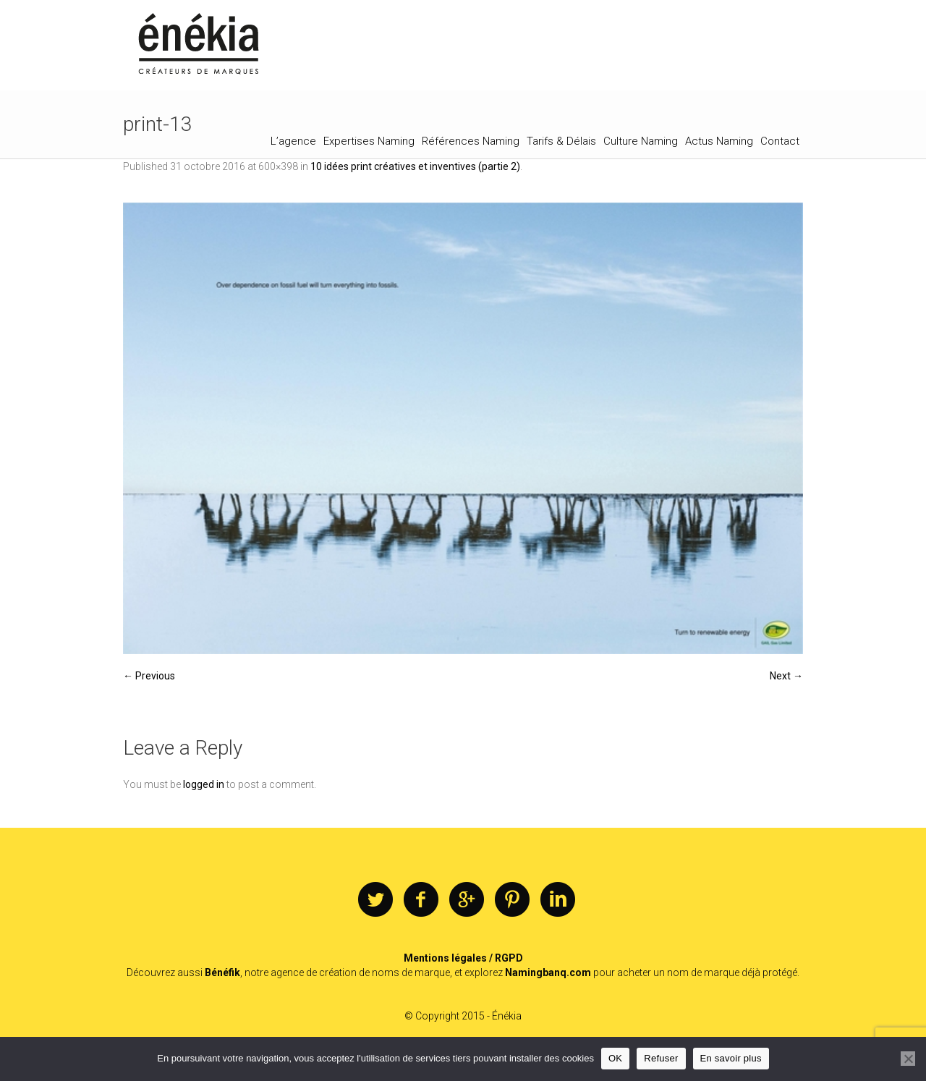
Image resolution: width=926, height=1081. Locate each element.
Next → (786, 676)
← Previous (149, 676)
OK (615, 1058)
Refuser (661, 1058)
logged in (203, 784)
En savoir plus (731, 1058)
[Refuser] (908, 1058)
